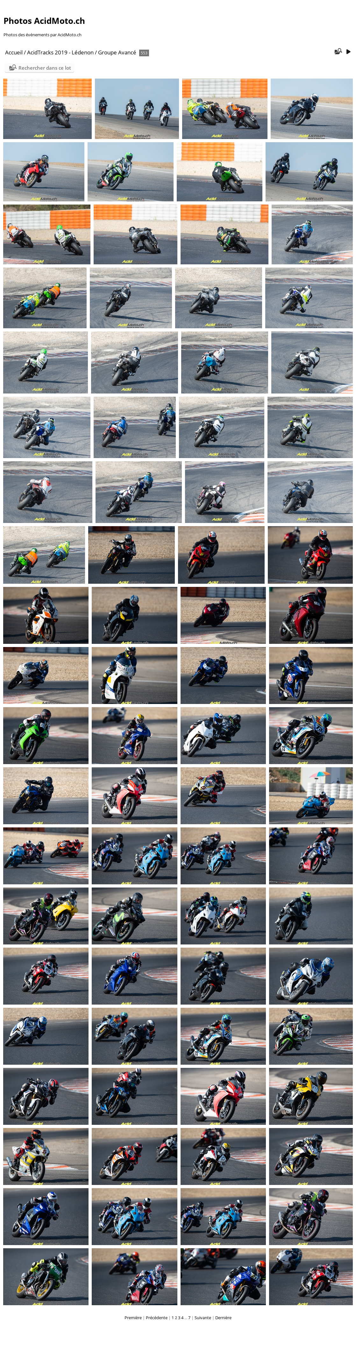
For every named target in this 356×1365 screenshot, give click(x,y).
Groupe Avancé (117, 52)
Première (133, 1317)
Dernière (223, 1317)
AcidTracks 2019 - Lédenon (60, 52)
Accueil (14, 52)
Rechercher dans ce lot (44, 68)
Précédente (156, 1317)
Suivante (203, 1317)
